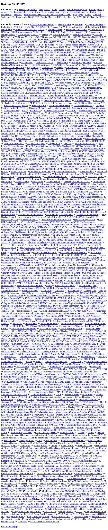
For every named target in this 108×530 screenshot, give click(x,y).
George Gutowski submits (28, 268)
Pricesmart (84, 295)
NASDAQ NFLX (42, 262)
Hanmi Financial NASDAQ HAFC (17, 504)
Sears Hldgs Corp (86, 519)
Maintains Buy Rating (86, 12)
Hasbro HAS (89, 288)
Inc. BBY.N (35, 110)
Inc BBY (100, 17)
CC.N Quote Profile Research (73, 252)
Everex (67, 443)
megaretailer (94, 88)
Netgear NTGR (62, 384)
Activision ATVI (18, 171)
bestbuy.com (6, 98)
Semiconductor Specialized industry (37, 420)
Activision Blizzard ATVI (55, 176)
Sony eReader (83, 351)
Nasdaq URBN (24, 318)
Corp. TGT (76, 70)
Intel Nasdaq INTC (54, 478)
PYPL (46, 496)
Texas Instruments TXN (61, 300)
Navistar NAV (52, 466)
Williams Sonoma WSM (83, 80)
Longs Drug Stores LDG (83, 194)
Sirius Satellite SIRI (51, 255)
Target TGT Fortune (20, 202)
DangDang (55, 448)
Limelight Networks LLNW (60, 95)
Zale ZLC (83, 224)
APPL (49, 285)
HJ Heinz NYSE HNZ (54, 110)
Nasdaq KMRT (40, 445)
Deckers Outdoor (98, 450)
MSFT (35, 366)
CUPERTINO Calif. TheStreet (21, 425)
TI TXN (70, 278)
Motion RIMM (87, 417)
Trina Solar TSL (94, 242)
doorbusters (34, 481)
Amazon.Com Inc (79, 412)
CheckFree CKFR (9, 288)
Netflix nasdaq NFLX (27, 311)
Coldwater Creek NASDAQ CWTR (81, 341)
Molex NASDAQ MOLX (31, 197)
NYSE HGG (6, 179)
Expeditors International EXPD (15, 161)
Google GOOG (99, 295)
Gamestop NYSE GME (74, 222)
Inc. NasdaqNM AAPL (76, 349)
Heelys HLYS (39, 379)
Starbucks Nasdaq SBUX (28, 100)
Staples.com (27, 476)
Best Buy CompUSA (61, 321)
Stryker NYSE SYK (72, 128)
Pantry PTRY (7, 366)
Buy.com (39, 458)
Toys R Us (8, 308)
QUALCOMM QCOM (95, 141)
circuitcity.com (54, 265)
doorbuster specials (12, 519)
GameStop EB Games (90, 336)
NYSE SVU (96, 364)
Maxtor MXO (10, 356)
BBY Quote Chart (72, 392)
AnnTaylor (93, 448)
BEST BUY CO (17, 50)
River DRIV (38, 283)
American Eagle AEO (64, 85)
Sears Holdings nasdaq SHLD (59, 214)
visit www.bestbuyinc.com (56, 412)
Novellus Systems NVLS (66, 83)
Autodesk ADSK (25, 488)
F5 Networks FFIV (49, 323)
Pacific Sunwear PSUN (59, 105)
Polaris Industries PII (81, 384)
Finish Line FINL (75, 179)
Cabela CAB (9, 227)
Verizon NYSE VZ (65, 379)
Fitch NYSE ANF (22, 262)
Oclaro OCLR (69, 456)
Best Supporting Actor (77, 9)
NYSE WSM (55, 369)
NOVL (83, 506)
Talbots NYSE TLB (93, 60)
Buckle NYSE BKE (69, 42)
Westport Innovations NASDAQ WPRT (69, 438)
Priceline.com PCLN (96, 306)
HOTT (38, 361)
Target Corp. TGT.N (80, 298)
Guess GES (96, 166)
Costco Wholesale (46, 382)
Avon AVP (30, 156)
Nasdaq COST (31, 456)
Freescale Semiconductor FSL (14, 194)
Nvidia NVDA (30, 222)
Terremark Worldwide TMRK (88, 473)
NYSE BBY (88, 17)
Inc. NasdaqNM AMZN (88, 90)
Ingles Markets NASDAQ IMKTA (84, 303)
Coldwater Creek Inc (60, 93)
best (41, 9)
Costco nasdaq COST (58, 374)
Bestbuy (21, 60)
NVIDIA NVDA (35, 461)
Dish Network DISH (69, 148)
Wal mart (59, 280)
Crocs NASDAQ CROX (76, 184)
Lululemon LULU (20, 344)
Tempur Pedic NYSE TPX (46, 138)
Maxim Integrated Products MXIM (64, 273)
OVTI (102, 344)
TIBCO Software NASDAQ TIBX (86, 409)
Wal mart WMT (28, 57)
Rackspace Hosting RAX (39, 293)
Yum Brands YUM (54, 316)
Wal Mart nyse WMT (82, 311)
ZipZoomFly (79, 250)
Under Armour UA (56, 359)
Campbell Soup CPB (10, 209)
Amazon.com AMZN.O (11, 90)
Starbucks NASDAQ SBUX (61, 90)
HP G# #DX (26, 407)
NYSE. (88, 14)
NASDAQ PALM (9, 333)
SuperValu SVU (37, 166)
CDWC (78, 499)
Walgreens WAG (8, 72)
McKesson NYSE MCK (87, 214)
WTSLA (20, 399)
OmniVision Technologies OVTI (32, 169)
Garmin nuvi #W (17, 293)
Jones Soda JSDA (32, 519)
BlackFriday (38, 113)
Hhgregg (5, 39)
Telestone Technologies (32, 466)
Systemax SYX (61, 333)
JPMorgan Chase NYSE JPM (27, 412)
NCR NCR (81, 212)
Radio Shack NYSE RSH (43, 131)
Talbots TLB (7, 151)
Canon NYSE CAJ (38, 346)
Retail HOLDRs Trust (19, 415)
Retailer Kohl (7, 399)
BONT (7, 164)
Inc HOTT (40, 504)
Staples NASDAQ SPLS (39, 50)
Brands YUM (22, 131)
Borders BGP (28, 42)
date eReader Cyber (87, 285)
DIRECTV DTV (78, 199)
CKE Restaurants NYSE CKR (14, 404)
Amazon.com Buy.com (33, 209)
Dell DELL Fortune (54, 288)
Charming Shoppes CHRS (50, 257)
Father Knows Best (37, 12)
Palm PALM (47, 67)
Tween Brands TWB (89, 245)
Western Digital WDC (48, 133)
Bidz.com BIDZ (72, 394)
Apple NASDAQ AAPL (93, 39)
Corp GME (24, 240)
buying (51, 12)
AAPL (28, 179)
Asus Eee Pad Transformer (13, 481)
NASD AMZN (7, 176)
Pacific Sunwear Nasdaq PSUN (67, 407)
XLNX (39, 488)
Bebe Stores (37, 181)
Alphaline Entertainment (42, 397)
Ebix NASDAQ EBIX (74, 369)
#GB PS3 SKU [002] (13, 207)
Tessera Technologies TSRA (16, 371)
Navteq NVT (7, 486)
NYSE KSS (28, 88)
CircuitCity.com (30, 108)
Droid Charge (77, 361)
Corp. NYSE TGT (42, 85)
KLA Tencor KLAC (61, 250)
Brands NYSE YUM (53, 278)
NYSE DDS (45, 70)
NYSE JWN (18, 164)
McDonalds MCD (27, 133)
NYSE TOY (35, 389)
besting (62, 9)
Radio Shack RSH (95, 27)
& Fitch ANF (60, 318)
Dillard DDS (38, 47)
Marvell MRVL (53, 181)
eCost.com (26, 316)
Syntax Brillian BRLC (77, 450)
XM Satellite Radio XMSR (30, 214)
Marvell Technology (35, 313)
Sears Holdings (98, 224)
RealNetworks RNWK (77, 72)
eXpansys (38, 316)
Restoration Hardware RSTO (30, 285)
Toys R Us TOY (56, 72)
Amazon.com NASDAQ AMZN (29, 29)
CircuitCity (15, 222)
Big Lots (71, 118)
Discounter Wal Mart (87, 379)
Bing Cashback (75, 404)
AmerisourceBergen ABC (75, 366)
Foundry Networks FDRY (84, 344)
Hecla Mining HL (16, 422)
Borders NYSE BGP (10, 88)
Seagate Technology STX (12, 93)
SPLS (51, 379)
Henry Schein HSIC (10, 476)
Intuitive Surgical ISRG (21, 432)
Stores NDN (89, 70)
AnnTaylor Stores (47, 55)
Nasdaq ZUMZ (35, 192)
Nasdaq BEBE (99, 204)
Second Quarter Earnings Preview (29, 435)
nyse (75, 14)
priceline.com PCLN (66, 224)
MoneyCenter (56, 494)
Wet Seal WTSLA (53, 227)
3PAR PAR (35, 499)
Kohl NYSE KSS (75, 47)
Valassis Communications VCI (87, 377)
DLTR (38, 80)
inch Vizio (22, 521)
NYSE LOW (87, 151)
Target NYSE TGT (94, 24)
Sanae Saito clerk (33, 402)
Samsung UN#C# (43, 318)
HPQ (91, 212)
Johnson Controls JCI (30, 270)
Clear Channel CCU (61, 516)
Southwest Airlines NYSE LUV (58, 387)
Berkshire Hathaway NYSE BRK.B (17, 473)
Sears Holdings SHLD (28, 34)
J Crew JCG (38, 377)
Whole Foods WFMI (49, 77)
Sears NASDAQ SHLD (19, 83)
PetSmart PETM (37, 95)
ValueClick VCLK (55, 217)
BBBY (56, 121)
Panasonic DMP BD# (62, 496)
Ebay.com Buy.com (48, 328)
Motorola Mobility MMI (94, 161)
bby (64, 17)
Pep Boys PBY (52, 192)
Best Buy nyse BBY (28, 9)
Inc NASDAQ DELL (25, 486)
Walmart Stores (30, 136)
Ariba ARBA (31, 323)
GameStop (89, 128)
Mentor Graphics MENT (12, 123)
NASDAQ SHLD (91, 159)
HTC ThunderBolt (98, 494)
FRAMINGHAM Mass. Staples (41, 295)
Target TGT (80, 32)
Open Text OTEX (77, 123)
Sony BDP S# (38, 326)
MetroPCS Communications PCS (63, 113)
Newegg (19, 153)
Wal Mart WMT (55, 29)
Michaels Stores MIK (69, 169)
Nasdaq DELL (70, 262)
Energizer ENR (83, 430)
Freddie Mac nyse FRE (50, 17)
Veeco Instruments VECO (29, 176)
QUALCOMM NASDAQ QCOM (86, 98)
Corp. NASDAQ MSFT (46, 432)
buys (58, 12)
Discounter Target (75, 280)
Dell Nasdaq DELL (44, 62)
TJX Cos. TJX (50, 148)
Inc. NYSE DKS (19, 389)
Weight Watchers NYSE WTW (23, 77)
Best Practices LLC (18, 12)
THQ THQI (42, 204)
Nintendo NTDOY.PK (74, 514)
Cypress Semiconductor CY (32, 273)
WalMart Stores (8, 280)
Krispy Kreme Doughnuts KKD (26, 511)
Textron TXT (65, 488)
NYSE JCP (53, 60)
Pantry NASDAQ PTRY (30, 247)
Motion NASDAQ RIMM (58, 377)
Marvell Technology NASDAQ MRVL (64, 153)
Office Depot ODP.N (89, 509)
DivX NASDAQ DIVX (61, 471)
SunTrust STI (16, 491)
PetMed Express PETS (65, 399)
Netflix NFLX (7, 55)
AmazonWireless (29, 235)
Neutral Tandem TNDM (31, 288)
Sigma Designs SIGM (20, 146)
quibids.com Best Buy (81, 333)
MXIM (33, 483)
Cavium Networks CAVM (88, 209)
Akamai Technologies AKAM (14, 159)
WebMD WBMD (9, 273)
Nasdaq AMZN (66, 511)
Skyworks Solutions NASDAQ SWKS (18, 128)
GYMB (81, 432)
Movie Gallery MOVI (44, 151)
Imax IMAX (52, 260)
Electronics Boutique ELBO (13, 95)
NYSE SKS (101, 77)
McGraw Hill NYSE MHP (91, 501)
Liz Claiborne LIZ (46, 189)
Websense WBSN (57, 404)
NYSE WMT (60, 75)
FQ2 (28, 514)
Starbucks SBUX (82, 100)
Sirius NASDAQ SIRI (44, 224)
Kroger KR (23, 65)
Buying (65, 12)
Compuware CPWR (43, 509)
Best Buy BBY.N (66, 55)
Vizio (88, 265)
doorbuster (17, 323)
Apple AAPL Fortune (36, 118)
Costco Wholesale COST (30, 45)
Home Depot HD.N (87, 115)
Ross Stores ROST (55, 47)
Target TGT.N (26, 80)
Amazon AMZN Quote (37, 93)
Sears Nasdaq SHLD (53, 39)
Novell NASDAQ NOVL (49, 430)
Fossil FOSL (96, 85)
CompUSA (19, 245)
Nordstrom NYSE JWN (76, 29)
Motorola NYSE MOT (72, 138)
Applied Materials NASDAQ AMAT (17, 438)
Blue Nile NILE (39, 105)
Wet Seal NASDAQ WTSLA (80, 420)
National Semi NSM (13, 313)
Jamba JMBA (72, 197)
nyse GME (6, 121)
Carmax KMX (64, 499)
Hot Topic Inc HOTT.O (72, 260)
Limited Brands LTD (47, 42)
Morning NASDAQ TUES (87, 192)
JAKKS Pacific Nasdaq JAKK (84, 461)
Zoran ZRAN (20, 359)
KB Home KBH (51, 389)
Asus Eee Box (96, 506)
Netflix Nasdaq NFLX (68, 151)
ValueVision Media (34, 478)
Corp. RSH (37, 227)
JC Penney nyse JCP (29, 255)
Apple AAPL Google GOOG (60, 209)
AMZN (59, 67)
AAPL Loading (87, 171)
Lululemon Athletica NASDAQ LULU (58, 237)
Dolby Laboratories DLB (52, 136)
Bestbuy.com (38, 415)
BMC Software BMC (42, 202)
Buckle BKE (62, 62)
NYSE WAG (97, 331)
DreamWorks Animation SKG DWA (41, 306)
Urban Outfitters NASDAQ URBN (87, 126)
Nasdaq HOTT (19, 230)
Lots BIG (72, 110)
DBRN (34, 339)
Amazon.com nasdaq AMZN (91, 118)
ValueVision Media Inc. (11, 361)
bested (47, 9)
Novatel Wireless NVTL (69, 313)
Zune (93, 453)
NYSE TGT (66, 32)
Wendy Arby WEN (66, 115)
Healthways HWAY (90, 257)
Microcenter (82, 331)
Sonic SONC (10, 440)
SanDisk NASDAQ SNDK (16, 105)
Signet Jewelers (39, 404)
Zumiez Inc (25, 445)
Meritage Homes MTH (76, 240)
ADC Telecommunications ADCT (89, 230)
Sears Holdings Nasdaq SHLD (71, 45)
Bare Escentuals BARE (68, 103)
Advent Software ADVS (68, 463)
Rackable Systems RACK (58, 415)
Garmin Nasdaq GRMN (34, 303)
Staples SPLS (10, 250)
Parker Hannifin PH (20, 377)
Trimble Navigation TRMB (27, 417)
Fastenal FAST (60, 486)
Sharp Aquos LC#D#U (86, 387)
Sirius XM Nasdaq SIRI (14, 448)
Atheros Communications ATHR (56, 219)
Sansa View (97, 486)
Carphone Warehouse (19, 443)
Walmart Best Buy (61, 34)
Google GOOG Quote (74, 283)
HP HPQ (31, 199)
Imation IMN (51, 440)
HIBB (24, 499)
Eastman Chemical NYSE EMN (46, 392)
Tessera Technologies (13, 514)
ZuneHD (78, 316)
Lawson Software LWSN (56, 361)
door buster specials (57, 303)
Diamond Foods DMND (49, 275)
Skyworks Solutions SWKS (86, 93)
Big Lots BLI (44, 486)
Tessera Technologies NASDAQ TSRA (54, 473)
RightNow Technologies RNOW (49, 232)
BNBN (98, 384)
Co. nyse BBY (89, 273)
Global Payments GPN (31, 278)
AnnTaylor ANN (11, 110)
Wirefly (103, 379)
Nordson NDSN (99, 516)
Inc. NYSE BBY (50, 32)
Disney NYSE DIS (19, 397)
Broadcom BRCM (12, 257)
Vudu (68, 316)
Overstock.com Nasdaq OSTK (57, 100)
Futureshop (34, 448)
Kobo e (88, 407)
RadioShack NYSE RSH (12, 27)
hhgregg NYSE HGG (97, 369)
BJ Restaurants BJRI (60, 344)
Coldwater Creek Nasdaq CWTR (46, 159)
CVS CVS (24, 115)
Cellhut (54, 445)
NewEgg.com (66, 164)
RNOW (60, 420)
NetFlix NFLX (30, 70)
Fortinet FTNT (80, 364)
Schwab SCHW (55, 422)
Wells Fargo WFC (41, 443)
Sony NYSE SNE (12, 70)
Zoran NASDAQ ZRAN (41, 394)
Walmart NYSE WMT (49, 128)
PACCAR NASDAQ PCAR (37, 212)
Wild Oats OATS (72, 308)
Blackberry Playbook (37, 242)
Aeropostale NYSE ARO (12, 67)
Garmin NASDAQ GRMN (82, 57)
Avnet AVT (66, 133)
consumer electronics (88, 399)
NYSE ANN (90, 153)
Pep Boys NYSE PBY (50, 235)
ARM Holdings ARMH (53, 450)
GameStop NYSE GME (93, 37)
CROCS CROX (54, 506)
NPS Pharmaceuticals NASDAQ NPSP (59, 491)
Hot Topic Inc (68, 121)
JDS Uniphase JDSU (52, 270)
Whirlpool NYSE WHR (51, 65)
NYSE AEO (25, 75)
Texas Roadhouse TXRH (12, 199)
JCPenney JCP (60, 70)
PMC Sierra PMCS (54, 240)
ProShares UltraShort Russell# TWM (59, 481)
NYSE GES (6, 153)
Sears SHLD (92, 47)
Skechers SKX (10, 103)
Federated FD (7, 85)
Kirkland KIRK (8, 463)
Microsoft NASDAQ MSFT (80, 359)
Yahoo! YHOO (67, 445)
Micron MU (29, 257)
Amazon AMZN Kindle (50, 174)
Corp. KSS (67, 192)
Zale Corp (15, 321)
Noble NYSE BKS (9, 57)
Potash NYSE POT (84, 496)
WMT (99, 151)
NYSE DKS (62, 98)
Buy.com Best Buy (42, 453)
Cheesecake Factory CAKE (60, 326)
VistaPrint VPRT (15, 295)
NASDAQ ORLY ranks (21, 458)
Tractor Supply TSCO (78, 402)
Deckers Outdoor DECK (44, 115)
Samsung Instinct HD (82, 468)
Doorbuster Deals (54, 308)
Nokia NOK (74, 207)
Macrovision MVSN (73, 235)
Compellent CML (70, 389)
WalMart (57, 262)
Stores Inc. (91, 179)
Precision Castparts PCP (66, 509)
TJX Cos (67, 143)
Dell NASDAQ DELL (14, 143)
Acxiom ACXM (84, 445)
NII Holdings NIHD (89, 270)
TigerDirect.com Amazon (88, 397)
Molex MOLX (56, 346)
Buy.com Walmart (59, 204)
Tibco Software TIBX (88, 146)
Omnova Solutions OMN (12, 260)
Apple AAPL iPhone (95, 354)
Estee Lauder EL (15, 118)
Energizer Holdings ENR (73, 466)
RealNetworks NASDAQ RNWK (36, 333)
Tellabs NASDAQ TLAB (15, 346)
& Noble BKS (22, 98)
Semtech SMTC (88, 356)
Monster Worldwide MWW (23, 328)
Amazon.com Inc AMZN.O (13, 265)
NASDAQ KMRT (28, 250)
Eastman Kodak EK (34, 506)
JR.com (92, 186)
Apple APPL (27, 62)
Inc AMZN (97, 326)
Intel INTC (6, 245)
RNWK (4, 328)
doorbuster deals (70, 275)
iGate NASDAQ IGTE (95, 323)
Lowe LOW (50, 247)
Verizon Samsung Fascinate (62, 242)
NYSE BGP (55, 366)
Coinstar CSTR (59, 57)
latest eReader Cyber (53, 268)
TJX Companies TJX (26, 55)
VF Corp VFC (15, 300)
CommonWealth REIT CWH (14, 394)
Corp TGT (37, 371)
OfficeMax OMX (20, 39)
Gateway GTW (90, 313)
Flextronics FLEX (87, 237)
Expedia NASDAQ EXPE (56, 80)
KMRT (29, 361)
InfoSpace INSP (81, 516)
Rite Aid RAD (7, 169)
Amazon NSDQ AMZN (72, 156)
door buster (6, 331)
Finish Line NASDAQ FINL (40, 298)
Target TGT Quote (73, 422)
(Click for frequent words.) (42, 24)
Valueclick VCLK (12, 453)
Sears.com (68, 430)
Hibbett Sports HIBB (72, 339)
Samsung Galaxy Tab (44, 463)
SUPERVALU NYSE (20, 283)
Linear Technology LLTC (36, 354)
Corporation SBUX (10, 466)
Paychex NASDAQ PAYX (57, 468)
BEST (54, 9)
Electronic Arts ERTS (11, 148)
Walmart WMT (51, 37)
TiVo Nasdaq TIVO (85, 95)
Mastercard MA (44, 399)
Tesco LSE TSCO (34, 468)
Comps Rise (87, 463)
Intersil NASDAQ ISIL (75, 494)
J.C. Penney (28, 186)
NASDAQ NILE (8, 247)
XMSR (54, 354)
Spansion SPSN (48, 356)
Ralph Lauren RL (95, 283)
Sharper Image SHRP (81, 62)
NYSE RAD (49, 499)
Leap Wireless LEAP (41, 194)
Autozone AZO (87, 262)
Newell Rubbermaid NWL (94, 103)
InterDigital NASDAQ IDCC (77, 181)
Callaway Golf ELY (68, 245)
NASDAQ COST (96, 176)
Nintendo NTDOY (32, 148)
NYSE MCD (91, 339)
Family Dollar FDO (42, 83)
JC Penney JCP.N (54, 197)
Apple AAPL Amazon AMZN (47, 514)
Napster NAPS (49, 52)
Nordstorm (78, 265)
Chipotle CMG (17, 242)
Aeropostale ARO (36, 60)
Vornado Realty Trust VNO (38, 364)
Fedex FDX (31, 184)
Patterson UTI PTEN (50, 339)
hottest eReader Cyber (78, 458)
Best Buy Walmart (63, 202)
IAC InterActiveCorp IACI (86, 415)
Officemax (59, 290)
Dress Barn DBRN (12, 232)
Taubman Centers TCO (11, 402)
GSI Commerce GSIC (95, 138)
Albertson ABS (22, 181)
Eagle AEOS (32, 67)
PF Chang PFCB (26, 280)
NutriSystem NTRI (34, 153)
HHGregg (49, 45)
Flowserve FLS (83, 300)
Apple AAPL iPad (83, 202)
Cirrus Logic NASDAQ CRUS (42, 245)
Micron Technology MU (72, 306)
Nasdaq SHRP (68, 146)
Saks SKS (24, 47)
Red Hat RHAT (18, 336)
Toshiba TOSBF (42, 407)
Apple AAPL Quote (36, 143)
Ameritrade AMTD (29, 219)
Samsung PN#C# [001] (87, 427)
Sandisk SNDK (27, 341)
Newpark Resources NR (74, 448)
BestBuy (46, 34)
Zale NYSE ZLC (59, 88)
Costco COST (94, 45)
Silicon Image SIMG (25, 384)
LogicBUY (18, 468)
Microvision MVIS (83, 164)
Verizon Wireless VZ (83, 105)
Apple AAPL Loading (48, 156)
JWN (39, 440)
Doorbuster (46, 290)
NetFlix (40, 341)
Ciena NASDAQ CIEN (88, 121)
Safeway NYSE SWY (71, 60)
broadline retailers (30, 290)
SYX (44, 448)
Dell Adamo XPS (12, 382)
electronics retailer (77, 75)
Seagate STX (54, 143)
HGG (43, 366)
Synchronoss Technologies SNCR (59, 519)
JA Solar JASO (100, 300)
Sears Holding (74, 290)
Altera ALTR (28, 382)
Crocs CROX (62, 186)
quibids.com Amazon (27, 471)
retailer (91, 432)
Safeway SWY (47, 98)
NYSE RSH (62, 298)
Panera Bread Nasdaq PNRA (36, 321)
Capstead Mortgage (67, 295)
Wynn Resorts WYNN (14, 298)
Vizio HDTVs (96, 478)
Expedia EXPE (34, 387)
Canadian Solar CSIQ (67, 417)
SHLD (35, 65)
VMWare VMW (82, 133)
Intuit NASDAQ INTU (71, 323)
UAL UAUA (50, 511)
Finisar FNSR (22, 366)
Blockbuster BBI (61, 50)
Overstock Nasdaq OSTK (78, 136)
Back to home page (9, 526)
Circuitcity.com (74, 288)
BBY (24, 110)
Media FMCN (70, 506)
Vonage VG (82, 453)
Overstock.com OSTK (91, 83)
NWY (58, 394)
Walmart (30, 204)
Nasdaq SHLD (7, 488)
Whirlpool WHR (45, 186)
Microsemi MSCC (36, 422)
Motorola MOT (56, 118)
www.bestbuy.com (9, 219)
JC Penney (61, 207)
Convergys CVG (26, 440)
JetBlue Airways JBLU (84, 443)
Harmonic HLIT (37, 359)
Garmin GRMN (8, 133)
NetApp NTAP (54, 283)
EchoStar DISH (93, 328)
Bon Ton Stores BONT (85, 143)
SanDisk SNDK (93, 156)
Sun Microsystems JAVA (80, 483)
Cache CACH (78, 374)
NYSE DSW (62, 409)
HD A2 (44, 471)
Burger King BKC (15, 516)
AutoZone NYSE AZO (76, 65)
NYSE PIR (72, 217)
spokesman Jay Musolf (84, 219)
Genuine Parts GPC (28, 356)
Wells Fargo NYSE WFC (12, 387)
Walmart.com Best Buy (11, 306)
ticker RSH (87, 394)
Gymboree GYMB (9, 62)
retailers (28, 232)
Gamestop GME (8, 45)
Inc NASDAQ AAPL (24, 331)
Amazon (91, 514)
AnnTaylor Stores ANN (92, 148)
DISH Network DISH (76, 478)
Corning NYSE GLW (23, 121)
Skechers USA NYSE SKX (64, 336)
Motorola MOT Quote (40, 126)
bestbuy (27, 453)
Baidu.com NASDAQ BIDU (72, 476)
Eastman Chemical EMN (36, 300)
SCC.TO (5, 511)
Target (88, 235)
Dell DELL (44, 57)
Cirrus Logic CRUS (76, 346)
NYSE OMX (65, 230)
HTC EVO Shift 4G (80, 486)
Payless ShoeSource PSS (65, 171)
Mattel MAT (16, 478)
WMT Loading (71, 257)
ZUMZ (19, 179)
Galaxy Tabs (40, 369)
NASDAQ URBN (12, 186)
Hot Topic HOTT (31, 52)
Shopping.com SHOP (92, 227)
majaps (14, 278)
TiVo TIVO (41, 72)
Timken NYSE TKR (29, 351)
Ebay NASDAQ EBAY (95, 511)
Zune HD (25, 494)
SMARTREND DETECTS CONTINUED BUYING (47, 14)
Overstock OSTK (24, 308)
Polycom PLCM (60, 126)
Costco (100, 212)
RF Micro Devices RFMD (70, 189)
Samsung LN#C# (49, 351)
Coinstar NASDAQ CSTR (93, 67)
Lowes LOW (89, 108)
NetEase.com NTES (13, 506)
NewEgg (51, 313)
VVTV (31, 399)
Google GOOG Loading (69, 131)
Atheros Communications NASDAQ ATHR (46, 123)
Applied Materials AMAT (59, 435)
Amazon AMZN (58, 27)
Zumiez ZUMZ (15, 156)
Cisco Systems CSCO (63, 212)
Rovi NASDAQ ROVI (65, 285)
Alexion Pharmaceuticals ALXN (54, 311)
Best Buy (18, 14)
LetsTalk (21, 409)
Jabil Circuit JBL (46, 103)
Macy (63, 483)
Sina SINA (23, 227)
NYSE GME (7, 430)
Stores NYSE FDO (18, 126)
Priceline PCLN (54, 341)
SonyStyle (43, 250)
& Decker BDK (11, 326)
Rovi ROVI (17, 204)
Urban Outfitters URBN (83, 50)
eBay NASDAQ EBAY (85, 293)
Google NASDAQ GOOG (45, 252)
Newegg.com (90, 290)
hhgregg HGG (26, 72)
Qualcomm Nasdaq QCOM (40, 409)
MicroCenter (40, 179)
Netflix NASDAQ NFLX (88, 55)
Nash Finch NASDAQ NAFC (51, 425)
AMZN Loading (73, 141)
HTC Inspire (101, 445)
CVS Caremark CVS (92, 131)
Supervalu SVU (97, 65)
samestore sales (45, 384)
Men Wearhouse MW (80, 204)
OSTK (4, 339)
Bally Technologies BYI (38, 516)
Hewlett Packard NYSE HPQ (72, 52)
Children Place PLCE (35, 90)
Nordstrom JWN (11, 42)
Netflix (53, 169)
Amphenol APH (56, 179)
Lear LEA (99, 483)
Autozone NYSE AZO (50, 222)
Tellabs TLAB (16, 364)
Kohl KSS (35, 39)
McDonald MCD (29, 174)
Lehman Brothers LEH (54, 402)
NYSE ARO (81, 247)
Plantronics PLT (61, 194)
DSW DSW (93, 174)
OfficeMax (6, 412)
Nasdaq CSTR (67, 331)
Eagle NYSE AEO (62, 364)
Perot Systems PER (48, 483)
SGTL (79, 511)
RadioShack (9, 496)
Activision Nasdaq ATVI (72, 354)
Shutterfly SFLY (97, 247)
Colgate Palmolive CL (64, 453)
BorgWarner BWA (71, 161)
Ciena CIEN (70, 270)
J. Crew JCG (72, 67)
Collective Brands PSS (75, 174)
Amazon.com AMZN (29, 32)
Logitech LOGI (91, 308)
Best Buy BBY (74, 17)
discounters (43, 438)
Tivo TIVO (15, 136)
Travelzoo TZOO (24, 151)
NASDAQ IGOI (16, 349)
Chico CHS (91, 260)
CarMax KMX (65, 247)
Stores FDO (90, 189)
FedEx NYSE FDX (93, 499)
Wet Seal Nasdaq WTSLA (63, 501)
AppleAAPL (86, 113)
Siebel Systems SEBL (63, 427)
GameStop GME (76, 27)
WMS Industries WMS (47, 331)
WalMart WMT (8, 214)
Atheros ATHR (15, 184)
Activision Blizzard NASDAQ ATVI (32, 501)
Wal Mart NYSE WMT (37, 27)
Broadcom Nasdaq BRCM (57, 371)
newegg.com (50, 164)
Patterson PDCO (36, 265)
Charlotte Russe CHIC (11, 212)
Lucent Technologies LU (29, 496)
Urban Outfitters (98, 184)
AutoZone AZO (96, 52)
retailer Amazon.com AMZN (75, 166)
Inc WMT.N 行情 (98, 438)
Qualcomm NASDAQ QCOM (46, 161)
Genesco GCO (28, 189)
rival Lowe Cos (78, 176)
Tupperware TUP (23, 138)
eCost (34, 98)
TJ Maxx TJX (10, 80)
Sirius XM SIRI (67, 432)
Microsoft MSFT (28, 103)
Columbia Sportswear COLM (92, 481)
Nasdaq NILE (43, 121)
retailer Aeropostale (65, 397)
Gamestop (45, 108)
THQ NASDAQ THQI (38, 336)
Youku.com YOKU (63, 293)
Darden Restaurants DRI (92, 197)
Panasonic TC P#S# (36, 349)
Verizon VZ (51, 488)
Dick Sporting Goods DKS (51, 141)
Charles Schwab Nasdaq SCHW (45, 521)
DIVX (62, 458)
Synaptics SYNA (77, 318)
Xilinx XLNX (90, 392)
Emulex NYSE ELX (50, 456)
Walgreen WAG (78, 88)
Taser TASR (48, 417)
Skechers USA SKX (84, 321)
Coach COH (98, 100)
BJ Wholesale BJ (72, 159)
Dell (12, 409)
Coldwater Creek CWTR (51, 184)
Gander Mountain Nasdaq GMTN (77, 77)
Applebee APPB (44, 280)
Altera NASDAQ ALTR (40, 171)
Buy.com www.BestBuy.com (30, 217)
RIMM (24, 483)
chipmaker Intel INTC (11, 456)
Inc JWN (14, 494)
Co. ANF (31, 141)
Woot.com (89, 422)
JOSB (81, 242)
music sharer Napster (96, 255)
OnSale (39, 308)
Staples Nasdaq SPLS (91, 42)
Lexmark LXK (10, 483)
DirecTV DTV (66, 351)
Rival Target (86, 389)
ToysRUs (56, 443)
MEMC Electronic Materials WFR (73, 382)
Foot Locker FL (24, 85)
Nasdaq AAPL (7, 100)
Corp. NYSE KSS (18, 166)
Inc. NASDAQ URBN (73, 255)
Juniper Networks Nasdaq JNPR (88, 435)
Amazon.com (43, 88)
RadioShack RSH (9, 47)
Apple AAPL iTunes (25, 430)
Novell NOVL (30, 237)
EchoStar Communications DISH (83, 425)
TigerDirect (100, 311)
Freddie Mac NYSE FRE (27, 17)
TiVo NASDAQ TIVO (14, 141)
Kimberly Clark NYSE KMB (39, 207)
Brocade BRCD (72, 227)
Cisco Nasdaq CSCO (67, 356)
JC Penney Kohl (78, 186)
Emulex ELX (82, 326)
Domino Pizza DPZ (19, 339)
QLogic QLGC (34, 164)
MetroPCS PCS (56, 349)
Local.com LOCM (80, 371)
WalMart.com (7, 285)
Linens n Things (23, 369)
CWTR (14, 270)
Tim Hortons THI (27, 275)
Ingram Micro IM (12, 303)
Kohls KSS (82, 85)
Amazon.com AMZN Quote (33, 374)
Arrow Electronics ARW (71, 328)
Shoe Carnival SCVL (86, 278)
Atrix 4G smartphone (46, 476)
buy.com (102, 108)
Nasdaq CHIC (97, 402)
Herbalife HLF (39, 494)
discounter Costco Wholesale (43, 230)
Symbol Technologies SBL (73, 440)
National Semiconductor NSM (79, 268)
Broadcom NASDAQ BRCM (92, 110)
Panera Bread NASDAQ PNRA (15, 379)
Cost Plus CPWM (42, 75)
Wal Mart (5, 230)
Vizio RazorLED (87, 217)
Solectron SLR (90, 207)
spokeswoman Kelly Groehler (66, 108)
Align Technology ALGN (28, 450)
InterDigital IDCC (98, 504)
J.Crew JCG (53, 166)
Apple (67, 265)
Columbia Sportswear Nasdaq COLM (33, 427)
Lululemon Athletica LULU (80, 232)
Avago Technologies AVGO (46, 146)
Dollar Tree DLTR (12, 52)
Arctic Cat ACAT (40, 344)
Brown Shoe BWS (35, 260)
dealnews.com (25, 463)
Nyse (80, 14)
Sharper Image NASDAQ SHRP (15, 509)
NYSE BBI (37, 240)
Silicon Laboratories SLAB (87, 471)
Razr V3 (25, 326)
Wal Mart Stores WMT (31, 37)
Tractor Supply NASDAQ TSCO (53, 199)
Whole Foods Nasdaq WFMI (17, 113)
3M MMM (51, 458)
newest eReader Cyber (20, 252)
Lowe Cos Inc (31, 491)
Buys (72, 12)
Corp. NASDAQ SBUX (56, 461)
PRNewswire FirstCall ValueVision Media (68, 504)
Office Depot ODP (70, 37)
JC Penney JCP (73, 39)
